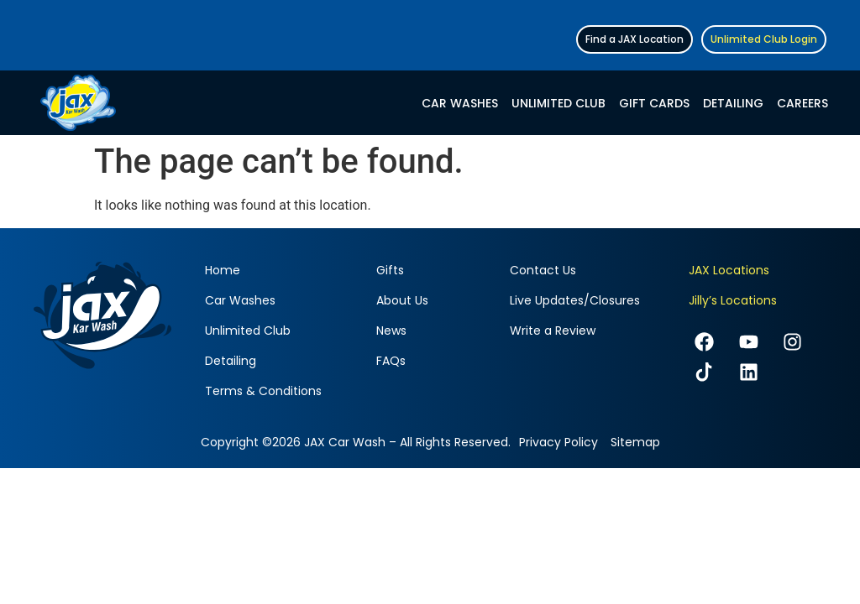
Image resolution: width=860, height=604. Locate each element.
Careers (802, 103)
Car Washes (460, 103)
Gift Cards (654, 103)
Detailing (733, 103)
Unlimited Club (558, 103)
